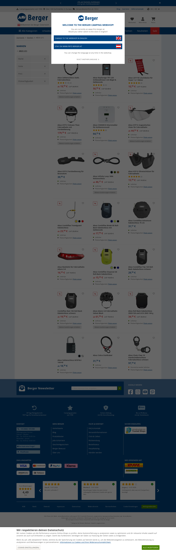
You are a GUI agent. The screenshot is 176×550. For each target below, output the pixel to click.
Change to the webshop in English (88, 38)
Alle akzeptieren (150, 547)
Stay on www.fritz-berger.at (88, 46)
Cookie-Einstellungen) (28, 547)
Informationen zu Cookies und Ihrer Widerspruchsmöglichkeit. (85, 542)
